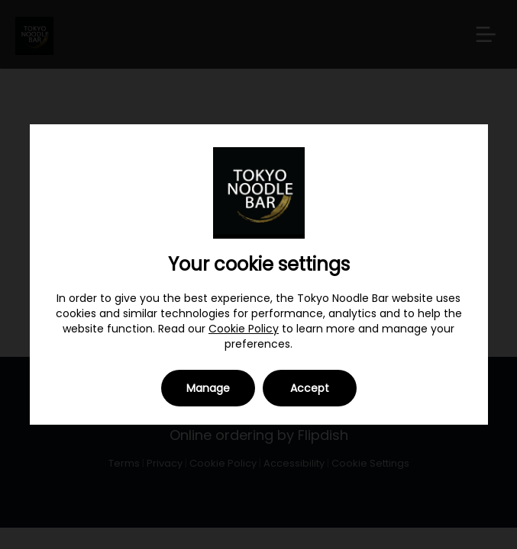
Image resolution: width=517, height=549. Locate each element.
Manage (208, 388)
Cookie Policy (243, 328)
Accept (309, 388)
